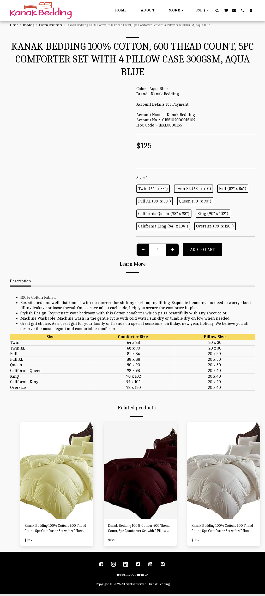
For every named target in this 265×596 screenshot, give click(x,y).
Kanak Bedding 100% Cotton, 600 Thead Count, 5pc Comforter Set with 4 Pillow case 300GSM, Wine (138, 530)
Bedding (28, 25)
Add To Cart (202, 249)
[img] (56, 470)
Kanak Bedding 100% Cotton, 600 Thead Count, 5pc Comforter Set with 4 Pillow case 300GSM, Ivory (55, 530)
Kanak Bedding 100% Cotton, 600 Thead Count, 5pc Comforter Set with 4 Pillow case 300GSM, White (222, 530)
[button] (217, 10)
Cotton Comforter (50, 25)
